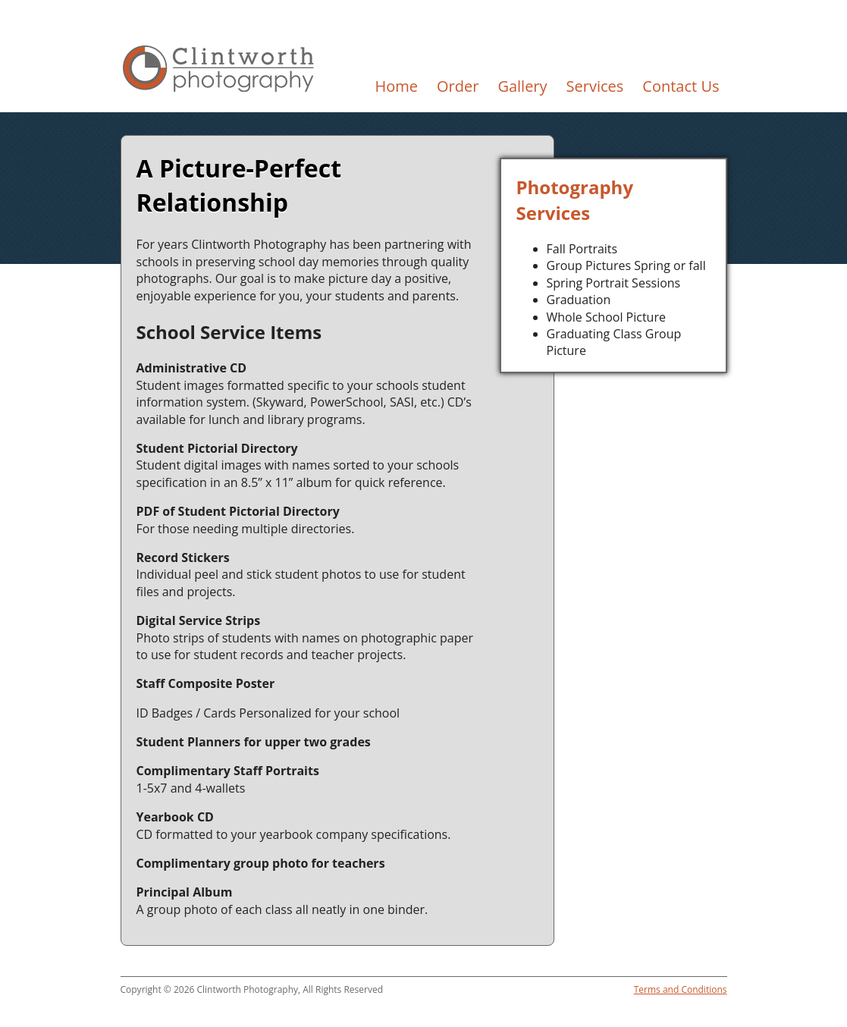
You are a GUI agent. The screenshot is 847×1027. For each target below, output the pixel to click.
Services (595, 86)
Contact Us (680, 86)
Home (396, 86)
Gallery (522, 86)
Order (457, 86)
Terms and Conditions (680, 989)
